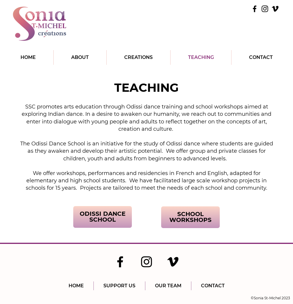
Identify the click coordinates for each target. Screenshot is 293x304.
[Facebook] (254, 8)
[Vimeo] (275, 8)
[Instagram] (264, 8)
